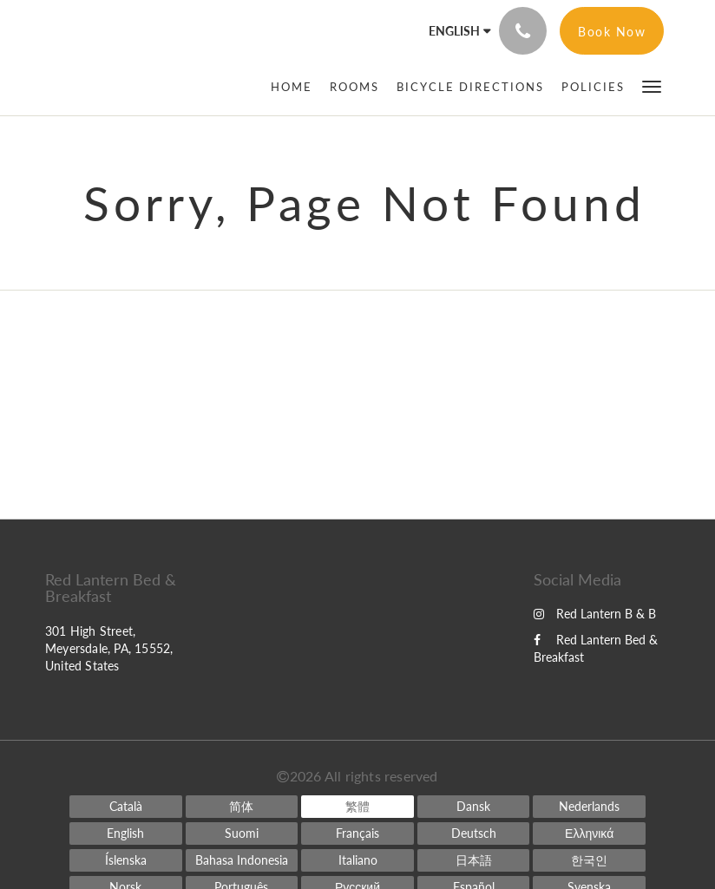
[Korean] (589, 860)
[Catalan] (125, 806)
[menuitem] (296, 86)
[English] (125, 833)
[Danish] (473, 806)
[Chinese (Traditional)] (357, 806)
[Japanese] (473, 860)
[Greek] (589, 833)
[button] (651, 85)
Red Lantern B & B (595, 613)
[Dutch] (589, 806)
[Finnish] (242, 833)
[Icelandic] (125, 860)
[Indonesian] (242, 860)
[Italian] (357, 860)
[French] (357, 833)
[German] (473, 833)
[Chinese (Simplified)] (242, 806)
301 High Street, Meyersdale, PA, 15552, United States (109, 648)
